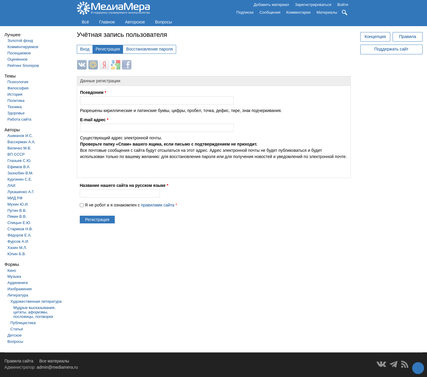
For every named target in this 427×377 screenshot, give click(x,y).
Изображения (19, 289)
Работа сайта (19, 119)
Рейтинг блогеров (23, 65)
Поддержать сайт (391, 49)
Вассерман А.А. (21, 142)
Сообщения (270, 12)
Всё (85, 22)
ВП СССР (16, 154)
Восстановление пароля (149, 49)
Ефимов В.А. (19, 167)
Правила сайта (18, 361)
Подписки (245, 12)
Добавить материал (271, 4)
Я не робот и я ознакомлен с (131, 205)
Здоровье (16, 113)
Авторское (135, 22)
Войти (342, 4)
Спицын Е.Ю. (19, 222)
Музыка (14, 276)
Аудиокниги (17, 282)
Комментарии (298, 12)
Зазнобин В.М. (20, 173)
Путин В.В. (16, 210)
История (14, 94)
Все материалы (54, 361)
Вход (85, 49)
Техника (14, 107)
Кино (11, 270)
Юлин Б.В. (16, 254)
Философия (17, 88)
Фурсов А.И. (18, 241)
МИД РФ (15, 198)
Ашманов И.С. (20, 135)
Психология (17, 82)
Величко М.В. (19, 148)
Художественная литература (36, 301)
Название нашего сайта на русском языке (124, 185)
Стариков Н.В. (20, 229)
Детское (14, 335)
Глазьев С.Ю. (19, 160)
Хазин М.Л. (17, 247)
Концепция (375, 36)
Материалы (326, 12)
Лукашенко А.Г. (20, 192)
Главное (107, 22)
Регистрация (108, 49)
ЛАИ (11, 185)
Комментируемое (22, 47)
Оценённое (17, 59)
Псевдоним (93, 92)
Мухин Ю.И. (18, 204)
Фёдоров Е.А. (19, 235)
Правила (407, 36)
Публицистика (23, 323)
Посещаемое (19, 53)
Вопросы (163, 22)
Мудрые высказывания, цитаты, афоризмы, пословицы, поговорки (34, 312)
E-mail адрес (94, 119)
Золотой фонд (20, 40)
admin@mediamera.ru (57, 367)
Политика (16, 100)
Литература (17, 295)
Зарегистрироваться (313, 4)
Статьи (16, 329)
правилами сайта (157, 205)
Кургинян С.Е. (19, 179)
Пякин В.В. (17, 216)
